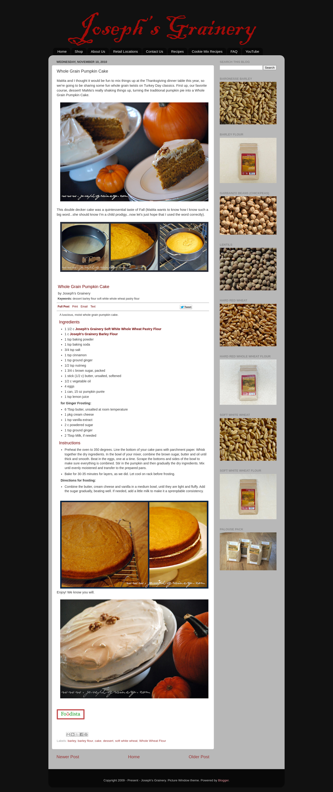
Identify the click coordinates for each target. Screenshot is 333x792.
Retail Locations (125, 51)
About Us (98, 51)
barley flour (85, 741)
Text (92, 306)
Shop (79, 51)
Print (75, 306)
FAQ (233, 51)
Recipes (177, 51)
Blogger (223, 780)
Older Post (199, 756)
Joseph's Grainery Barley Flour (94, 334)
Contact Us (154, 51)
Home (62, 51)
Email (84, 306)
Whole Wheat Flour (152, 741)
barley (72, 741)
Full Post (63, 306)
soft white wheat (126, 741)
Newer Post (68, 756)
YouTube (252, 51)
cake (98, 741)
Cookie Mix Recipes (207, 51)
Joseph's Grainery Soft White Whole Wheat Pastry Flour (118, 329)
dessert (108, 741)
